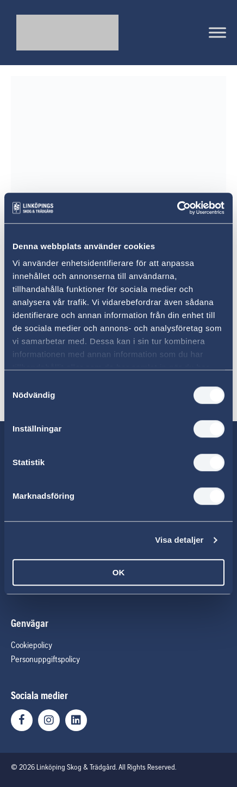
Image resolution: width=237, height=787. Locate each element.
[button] (22, 720)
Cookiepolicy (31, 645)
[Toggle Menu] (217, 32)
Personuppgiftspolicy (45, 659)
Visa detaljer (179, 539)
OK (119, 572)
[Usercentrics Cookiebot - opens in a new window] (176, 208)
